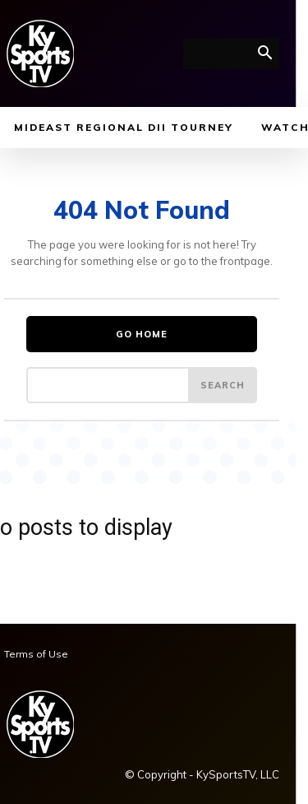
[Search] (222, 385)
